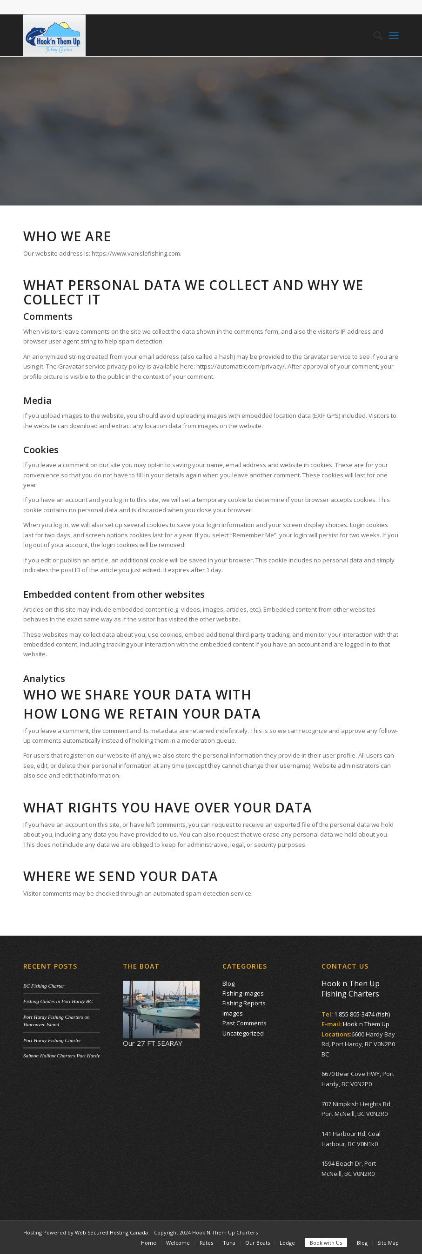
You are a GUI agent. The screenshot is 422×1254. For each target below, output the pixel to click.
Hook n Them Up (366, 1024)
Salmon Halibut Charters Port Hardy (61, 1055)
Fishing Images (243, 993)
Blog (228, 983)
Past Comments (244, 1023)
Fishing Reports (244, 1003)
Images (232, 1013)
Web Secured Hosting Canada (111, 1232)
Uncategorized (243, 1033)
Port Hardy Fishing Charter (52, 1040)
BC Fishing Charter (43, 986)
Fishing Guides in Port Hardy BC (58, 1001)
